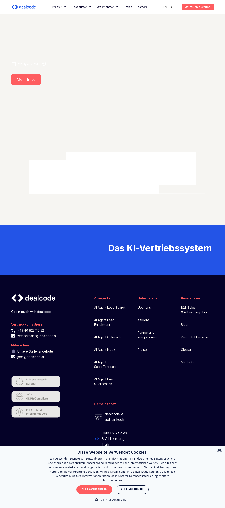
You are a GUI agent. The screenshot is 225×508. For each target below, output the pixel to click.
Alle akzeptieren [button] (94, 489)
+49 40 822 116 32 (30, 330)
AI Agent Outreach (107, 337)
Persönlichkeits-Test (195, 337)
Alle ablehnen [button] (132, 489)
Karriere (143, 7)
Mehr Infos (26, 79)
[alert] (112, 477)
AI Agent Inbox (104, 349)
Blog (184, 324)
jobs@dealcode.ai (30, 357)
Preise (128, 7)
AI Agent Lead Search (110, 307)
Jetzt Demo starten (197, 7)
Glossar (186, 349)
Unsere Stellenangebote (35, 351)
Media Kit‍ (187, 362)
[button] (59, 7)
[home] (25, 7)
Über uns (144, 307)
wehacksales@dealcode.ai (36, 336)
